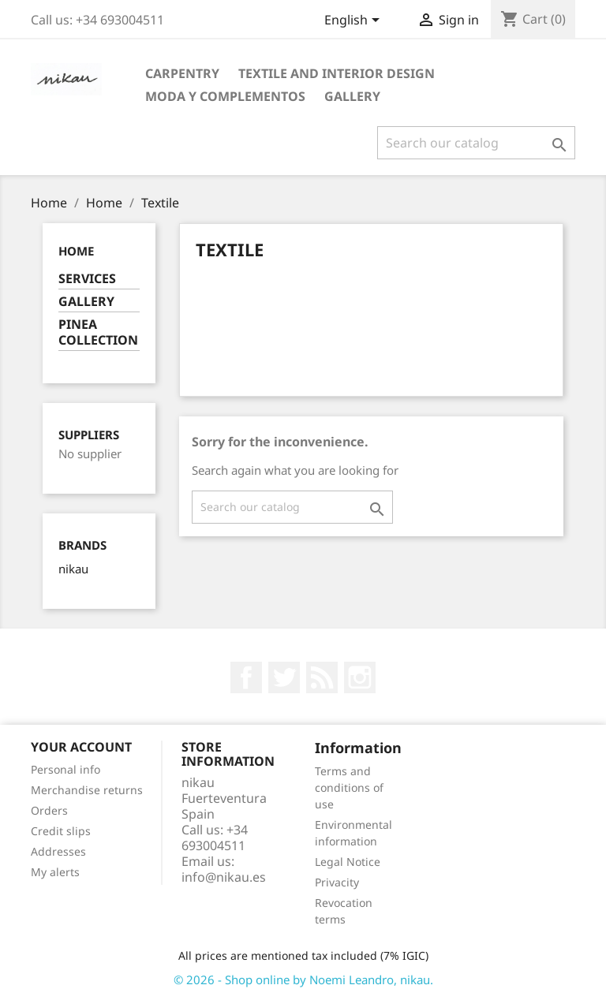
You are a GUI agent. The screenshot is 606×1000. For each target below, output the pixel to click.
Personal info (65, 769)
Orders (49, 810)
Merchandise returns (87, 789)
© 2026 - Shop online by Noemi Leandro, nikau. (303, 979)
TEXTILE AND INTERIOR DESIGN (336, 73)
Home (76, 251)
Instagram (360, 677)
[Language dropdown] (354, 21)
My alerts (55, 871)
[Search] (476, 142)
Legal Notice (347, 861)
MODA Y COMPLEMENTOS (225, 96)
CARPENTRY (182, 73)
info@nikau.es (223, 877)
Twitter (284, 677)
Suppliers (88, 435)
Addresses (58, 851)
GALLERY (352, 96)
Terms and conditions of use (349, 787)
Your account (81, 747)
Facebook (246, 677)
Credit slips (61, 830)
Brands (82, 545)
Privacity (337, 882)
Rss (322, 677)
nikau (73, 568)
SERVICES (87, 279)
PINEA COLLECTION (98, 332)
